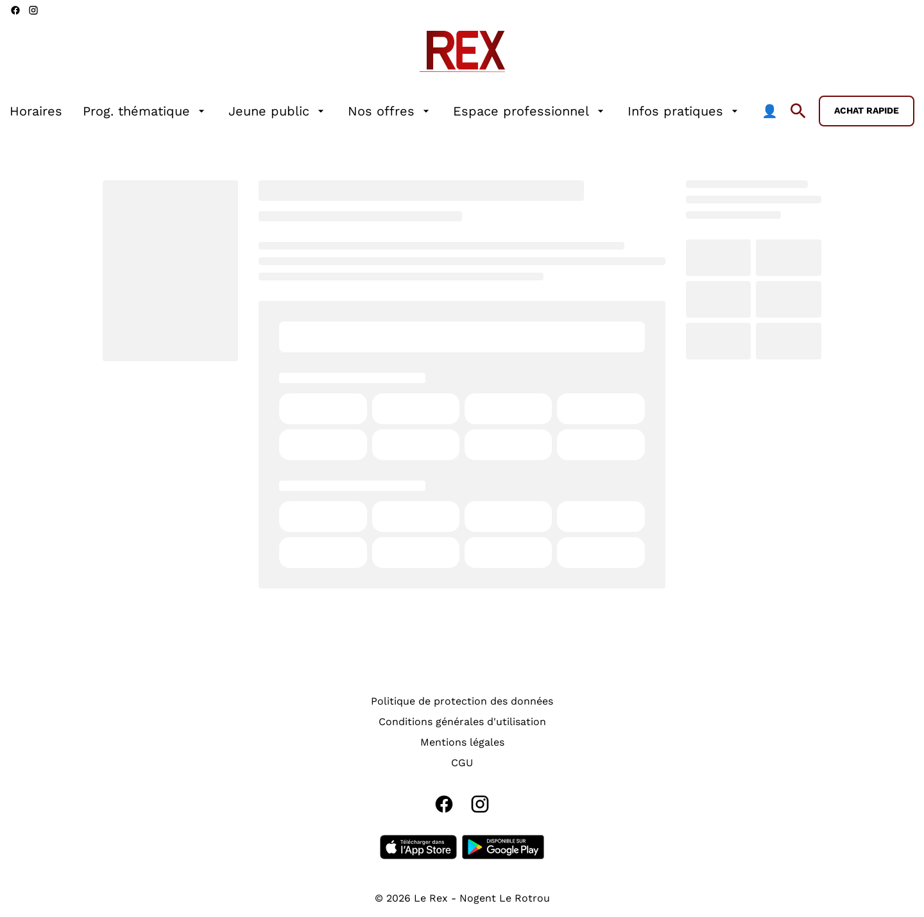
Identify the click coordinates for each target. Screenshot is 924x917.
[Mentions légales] (462, 742)
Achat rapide (866, 110)
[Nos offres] (390, 111)
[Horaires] (36, 111)
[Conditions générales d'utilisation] (462, 722)
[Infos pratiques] (684, 111)
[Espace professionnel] (530, 111)
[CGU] (462, 763)
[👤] (770, 111)
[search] (798, 111)
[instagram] (33, 10)
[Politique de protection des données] (462, 701)
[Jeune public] (277, 111)
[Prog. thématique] (145, 111)
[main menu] (394, 111)
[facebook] (15, 10)
